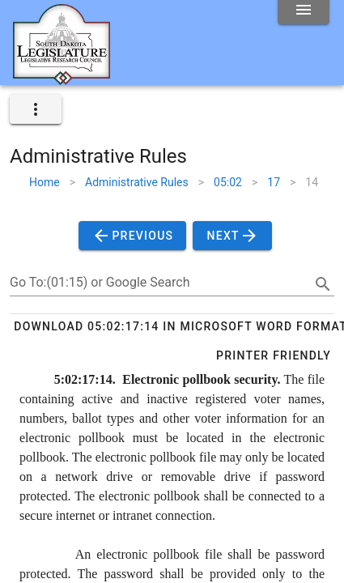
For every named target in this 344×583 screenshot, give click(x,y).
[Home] (61, 78)
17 (273, 182)
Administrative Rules (137, 182)
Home (44, 182)
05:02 (228, 182)
